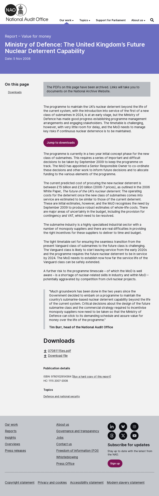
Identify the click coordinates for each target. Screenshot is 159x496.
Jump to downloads (61, 142)
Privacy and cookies (52, 482)
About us (62, 424)
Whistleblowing (67, 457)
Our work (11, 424)
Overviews (12, 444)
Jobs (60, 437)
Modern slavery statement (126, 482)
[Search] (152, 20)
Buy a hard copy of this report (91, 376)
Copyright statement (19, 482)
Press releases (15, 451)
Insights (10, 437)
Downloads (15, 92)
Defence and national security (61, 396)
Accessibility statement (87, 482)
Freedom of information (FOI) (77, 451)
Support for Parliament (111, 20)
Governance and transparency (77, 431)
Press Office (65, 464)
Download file (55, 356)
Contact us (64, 444)
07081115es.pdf (57, 351)
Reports (11, 431)
